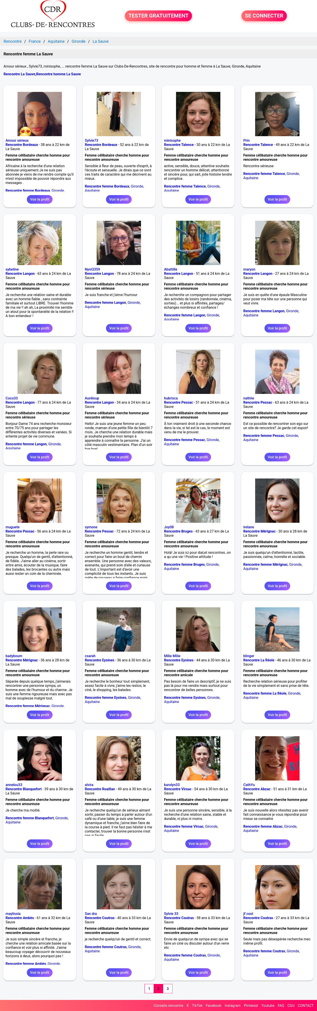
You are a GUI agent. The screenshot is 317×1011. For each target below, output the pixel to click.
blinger (248, 656)
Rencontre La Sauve (19, 74)
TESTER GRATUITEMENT (158, 16)
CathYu (249, 785)
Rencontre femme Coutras (106, 947)
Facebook (213, 1005)
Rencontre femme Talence (185, 186)
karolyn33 (172, 785)
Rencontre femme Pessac (184, 440)
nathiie (248, 398)
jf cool (248, 914)
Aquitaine (92, 190)
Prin (246, 140)
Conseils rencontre (168, 1005)
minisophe (172, 140)
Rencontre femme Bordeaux (28, 190)
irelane (248, 527)
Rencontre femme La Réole (264, 693)
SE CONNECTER (264, 16)
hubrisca (171, 398)
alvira (89, 785)
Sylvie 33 (171, 914)
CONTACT (306, 1005)
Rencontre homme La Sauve (58, 74)
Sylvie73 (91, 140)
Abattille (170, 269)
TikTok (197, 1005)
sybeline (12, 269)
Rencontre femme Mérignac (265, 564)
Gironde (58, 190)
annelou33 (14, 785)
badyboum (14, 656)
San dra (91, 914)
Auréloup (92, 398)
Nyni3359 (92, 269)
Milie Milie (172, 656)
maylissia (13, 914)
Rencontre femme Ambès (26, 964)
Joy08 (169, 527)
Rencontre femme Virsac (184, 826)
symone (91, 527)
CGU (291, 1005)
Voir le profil (39, 199)
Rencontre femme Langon (105, 302)
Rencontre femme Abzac (263, 826)
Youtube (267, 1005)
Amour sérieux (17, 140)
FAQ (281, 1005)
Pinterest (251, 1005)
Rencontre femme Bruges (184, 564)
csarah (90, 656)
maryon (249, 269)
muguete (13, 527)
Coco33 (12, 398)
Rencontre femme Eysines (106, 697)
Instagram (233, 1005)
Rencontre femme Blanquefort (30, 818)
